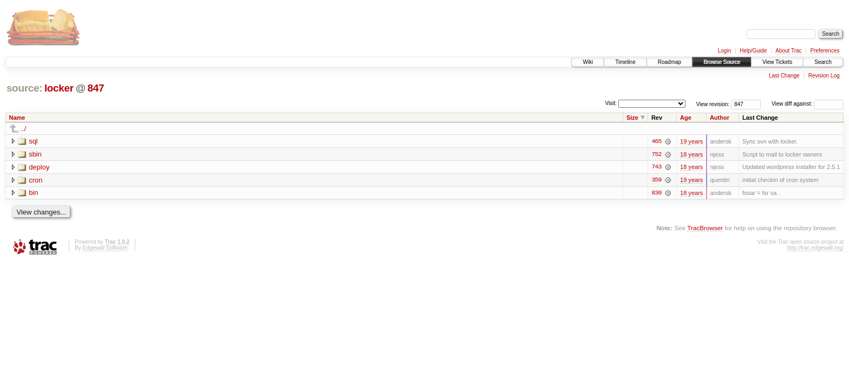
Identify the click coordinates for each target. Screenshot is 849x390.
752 (656, 154)
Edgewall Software (104, 248)
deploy (39, 167)
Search (823, 62)
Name (17, 117)
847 (96, 88)
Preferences (825, 51)
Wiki (588, 62)
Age (685, 117)
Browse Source (721, 62)
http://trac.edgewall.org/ (815, 248)
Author (719, 117)
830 (656, 193)
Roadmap (669, 62)
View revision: (713, 104)
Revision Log (824, 76)
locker (59, 88)
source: (24, 88)
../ (24, 129)
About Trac (788, 51)
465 (656, 141)
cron (35, 180)
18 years (691, 154)
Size (632, 117)
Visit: (611, 103)
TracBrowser (705, 228)
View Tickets (777, 62)
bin (33, 193)
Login (724, 51)
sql (33, 141)
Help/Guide (753, 51)
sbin (35, 154)
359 (656, 180)
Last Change (784, 76)
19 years (691, 141)
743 (656, 167)
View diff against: (808, 104)
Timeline (625, 62)
